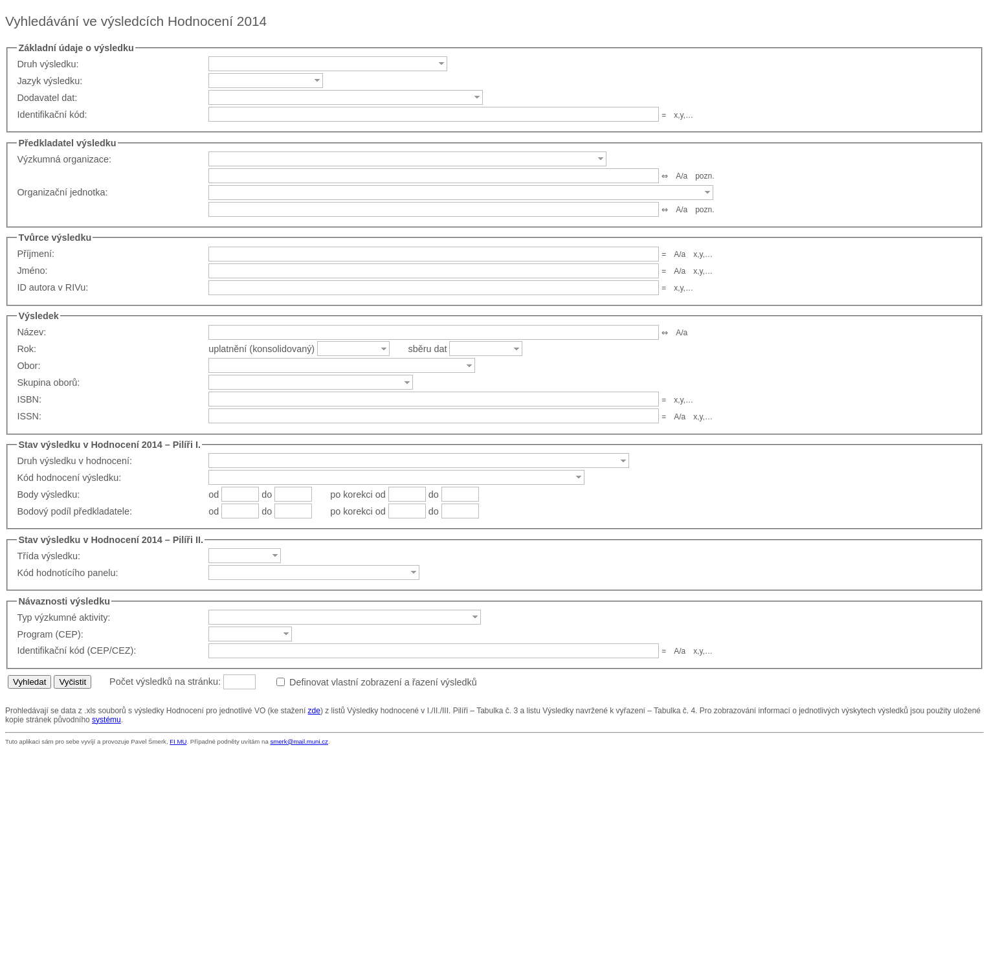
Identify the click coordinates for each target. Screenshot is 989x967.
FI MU (178, 741)
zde (314, 710)
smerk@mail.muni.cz (299, 741)
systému (106, 719)
